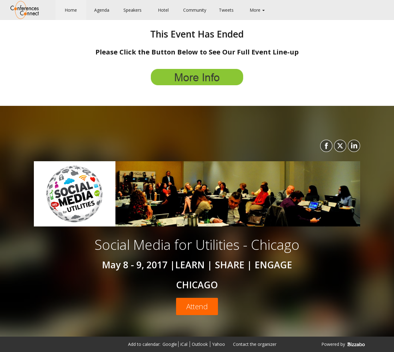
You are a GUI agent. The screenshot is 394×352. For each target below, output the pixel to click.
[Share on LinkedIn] (353, 146)
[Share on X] (339, 146)
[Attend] (197, 306)
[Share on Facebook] (325, 146)
